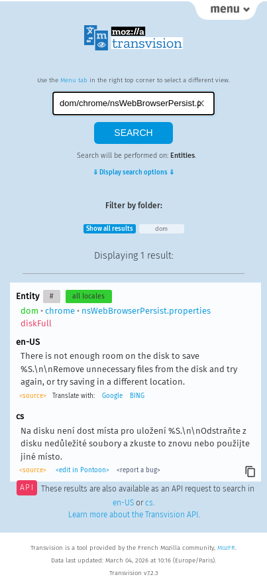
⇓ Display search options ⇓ (133, 172)
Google (112, 396)
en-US (123, 502)
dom (161, 229)
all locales (88, 296)
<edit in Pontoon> (82, 470)
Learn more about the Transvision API (133, 514)
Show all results (109, 229)
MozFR (226, 548)
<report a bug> (138, 470)
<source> (32, 396)
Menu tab (73, 80)
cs (149, 502)
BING (137, 396)
